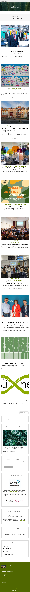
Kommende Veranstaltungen (11, 166)
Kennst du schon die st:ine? (15, 398)
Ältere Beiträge (24, 412)
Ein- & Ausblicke (5, 546)
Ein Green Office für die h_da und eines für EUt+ (15, 363)
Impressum (3, 583)
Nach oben (15, 590)
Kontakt (2, 580)
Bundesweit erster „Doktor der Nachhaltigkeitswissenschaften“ (15, 52)
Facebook (3, 579)
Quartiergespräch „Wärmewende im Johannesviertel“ (15, 244)
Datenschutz (3, 582)
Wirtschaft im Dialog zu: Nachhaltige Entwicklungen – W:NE (15, 168)
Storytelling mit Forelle (10, 565)
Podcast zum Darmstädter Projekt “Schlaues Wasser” (15, 90)
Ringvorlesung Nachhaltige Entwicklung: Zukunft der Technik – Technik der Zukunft (15, 282)
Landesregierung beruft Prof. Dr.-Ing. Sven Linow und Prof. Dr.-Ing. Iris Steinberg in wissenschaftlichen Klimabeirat (15, 324)
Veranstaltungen (22, 166)
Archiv (10, 242)
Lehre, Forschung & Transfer (15, 88)
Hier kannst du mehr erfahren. (13, 535)
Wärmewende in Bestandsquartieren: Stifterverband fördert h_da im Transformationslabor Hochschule (15, 127)
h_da (16, 588)
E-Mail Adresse (6, 462)
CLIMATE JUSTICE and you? (15, 206)
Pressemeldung (22, 125)
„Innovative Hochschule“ (13, 491)
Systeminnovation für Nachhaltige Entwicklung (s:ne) (18, 488)
